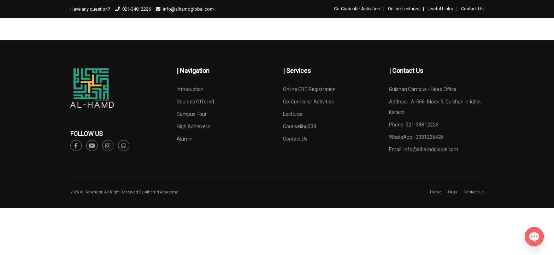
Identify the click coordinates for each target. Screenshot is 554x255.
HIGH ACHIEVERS (322, 37)
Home (436, 192)
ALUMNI (361, 37)
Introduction (190, 89)
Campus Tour (192, 114)
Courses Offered (195, 101)
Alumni (185, 139)
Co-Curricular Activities (357, 8)
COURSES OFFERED (226, 37)
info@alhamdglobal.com (430, 149)
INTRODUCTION (176, 37)
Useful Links (440, 8)
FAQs (452, 192)
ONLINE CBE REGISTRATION (411, 37)
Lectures (292, 114)
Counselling (468, 37)
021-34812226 (136, 9)
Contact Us (472, 8)
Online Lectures (403, 8)
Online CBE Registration (309, 89)
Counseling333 (299, 126)
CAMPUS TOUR (275, 37)
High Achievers (193, 126)
